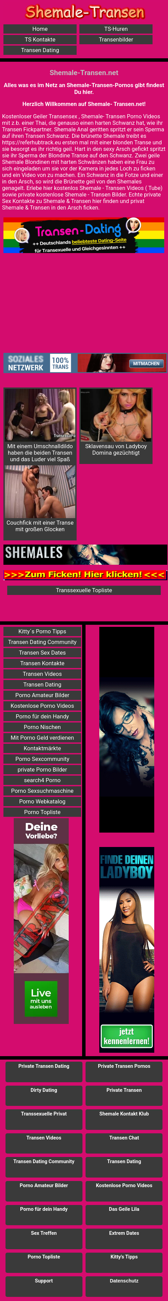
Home (39, 29)
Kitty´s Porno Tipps (42, 631)
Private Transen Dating (43, 1066)
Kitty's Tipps (124, 1257)
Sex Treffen (44, 1233)
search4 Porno (42, 780)
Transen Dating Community (42, 642)
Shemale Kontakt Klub (124, 1114)
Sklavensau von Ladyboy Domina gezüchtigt (116, 422)
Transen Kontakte (42, 663)
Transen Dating (40, 50)
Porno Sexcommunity (42, 759)
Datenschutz (124, 1281)
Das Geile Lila (124, 1209)
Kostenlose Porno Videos (42, 706)
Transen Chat (124, 1138)
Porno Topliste (42, 812)
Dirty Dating (44, 1090)
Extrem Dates (124, 1233)
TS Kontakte (40, 39)
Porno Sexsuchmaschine (42, 791)
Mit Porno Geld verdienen (42, 738)
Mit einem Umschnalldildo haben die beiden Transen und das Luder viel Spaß (40, 426)
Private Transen (124, 1090)
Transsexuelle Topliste (84, 590)
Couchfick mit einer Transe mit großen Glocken (40, 499)
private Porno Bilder (42, 769)
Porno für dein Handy (42, 716)
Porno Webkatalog (42, 801)
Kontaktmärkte (42, 748)
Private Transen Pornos (124, 1066)
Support (44, 1281)
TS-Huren (115, 29)
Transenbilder (116, 39)
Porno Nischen (42, 727)
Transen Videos (42, 674)
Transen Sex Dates (42, 652)
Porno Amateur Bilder (42, 695)
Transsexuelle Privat (44, 1114)
